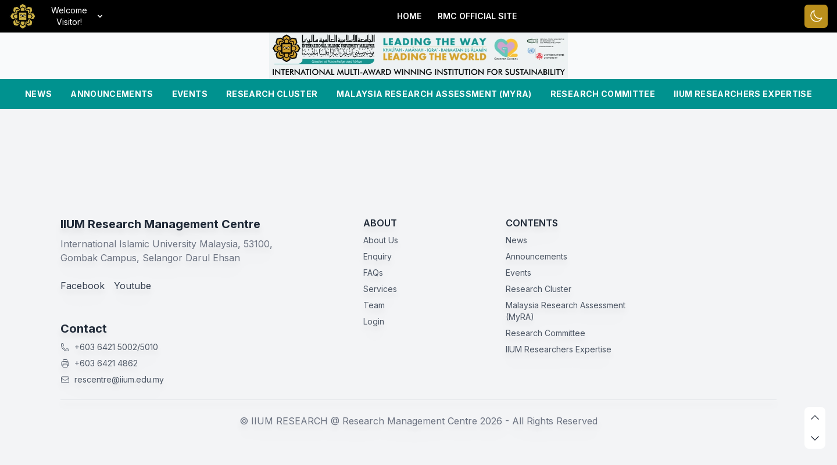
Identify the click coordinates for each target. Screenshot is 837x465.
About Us (380, 240)
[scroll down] (815, 438)
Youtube (132, 285)
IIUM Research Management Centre (160, 224)
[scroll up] (815, 417)
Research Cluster (272, 94)
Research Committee (602, 94)
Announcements (111, 94)
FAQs (373, 272)
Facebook (82, 285)
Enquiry (377, 256)
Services (380, 289)
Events (190, 94)
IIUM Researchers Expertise (743, 94)
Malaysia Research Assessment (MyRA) (434, 94)
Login (373, 321)
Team (374, 305)
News (38, 94)
